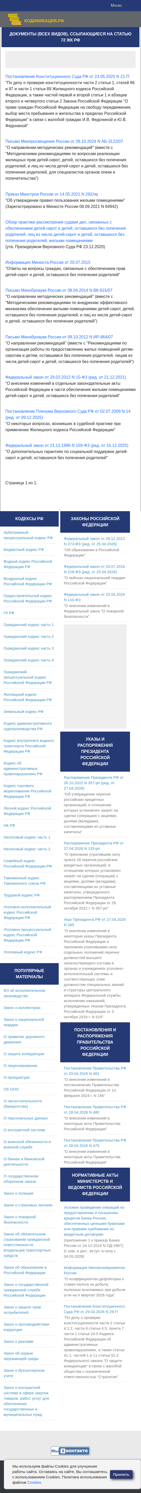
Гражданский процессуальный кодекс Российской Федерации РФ (28, 677)
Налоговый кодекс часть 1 (27, 837)
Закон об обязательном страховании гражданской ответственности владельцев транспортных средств (27, 1245)
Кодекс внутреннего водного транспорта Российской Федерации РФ (29, 745)
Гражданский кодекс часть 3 (29, 648)
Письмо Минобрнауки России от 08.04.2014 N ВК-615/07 (58, 290)
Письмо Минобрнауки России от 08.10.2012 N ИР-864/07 (59, 337)
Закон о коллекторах (22, 1007)
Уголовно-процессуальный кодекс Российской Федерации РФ (27, 934)
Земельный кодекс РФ (23, 711)
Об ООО (11, 1089)
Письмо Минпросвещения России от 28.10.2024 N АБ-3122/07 (64, 141)
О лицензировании (20, 1065)
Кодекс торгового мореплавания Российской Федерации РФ (27, 791)
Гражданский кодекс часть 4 (29, 660)
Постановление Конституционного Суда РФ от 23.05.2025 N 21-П (67, 76)
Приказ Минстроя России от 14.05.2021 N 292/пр (51, 194)
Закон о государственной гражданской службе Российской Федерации (26, 1289)
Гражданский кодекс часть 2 (29, 636)
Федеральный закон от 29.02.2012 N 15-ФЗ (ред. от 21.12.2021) (65, 377)
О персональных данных (26, 1118)
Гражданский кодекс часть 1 (29, 624)
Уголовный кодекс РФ (23, 952)
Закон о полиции (18, 1193)
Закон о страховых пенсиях (28, 1205)
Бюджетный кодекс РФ (24, 549)
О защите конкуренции (24, 1054)
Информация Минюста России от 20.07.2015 (47, 262)
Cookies (34, 1482)
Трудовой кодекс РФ (22, 895)
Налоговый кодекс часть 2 (27, 849)
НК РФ (9, 825)
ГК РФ (9, 613)
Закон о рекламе (19, 1341)
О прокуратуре (17, 1077)
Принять (121, 1474)
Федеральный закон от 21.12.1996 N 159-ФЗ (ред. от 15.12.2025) (66, 445)
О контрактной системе (24, 1130)
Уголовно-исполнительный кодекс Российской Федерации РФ (27, 912)
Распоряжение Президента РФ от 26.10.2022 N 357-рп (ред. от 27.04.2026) (94, 782)
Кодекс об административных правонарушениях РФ (23, 768)
